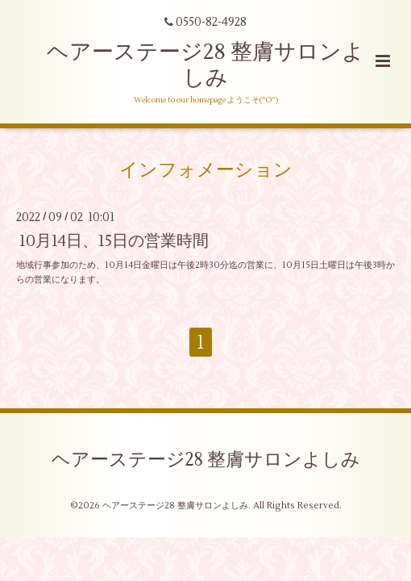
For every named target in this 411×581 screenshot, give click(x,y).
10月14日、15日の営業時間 (114, 241)
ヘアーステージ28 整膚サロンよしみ (205, 65)
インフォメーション (206, 169)
